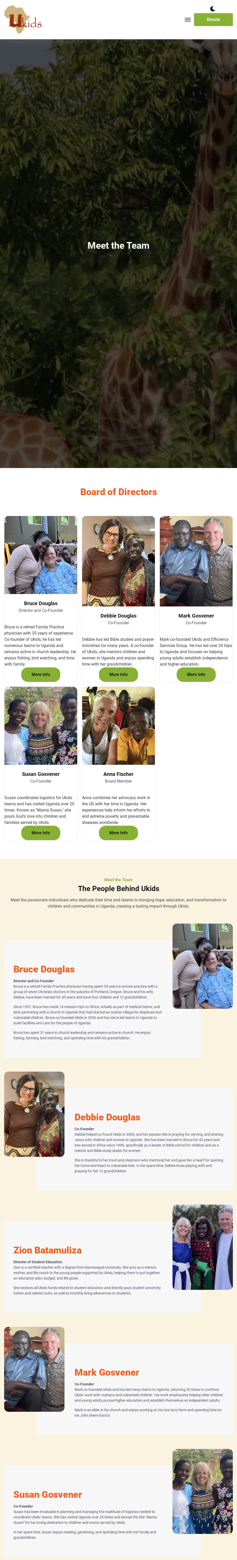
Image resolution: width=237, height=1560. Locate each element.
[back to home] (23, 19)
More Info (41, 674)
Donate (213, 19)
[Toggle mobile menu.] (188, 19)
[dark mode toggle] (212, 9)
